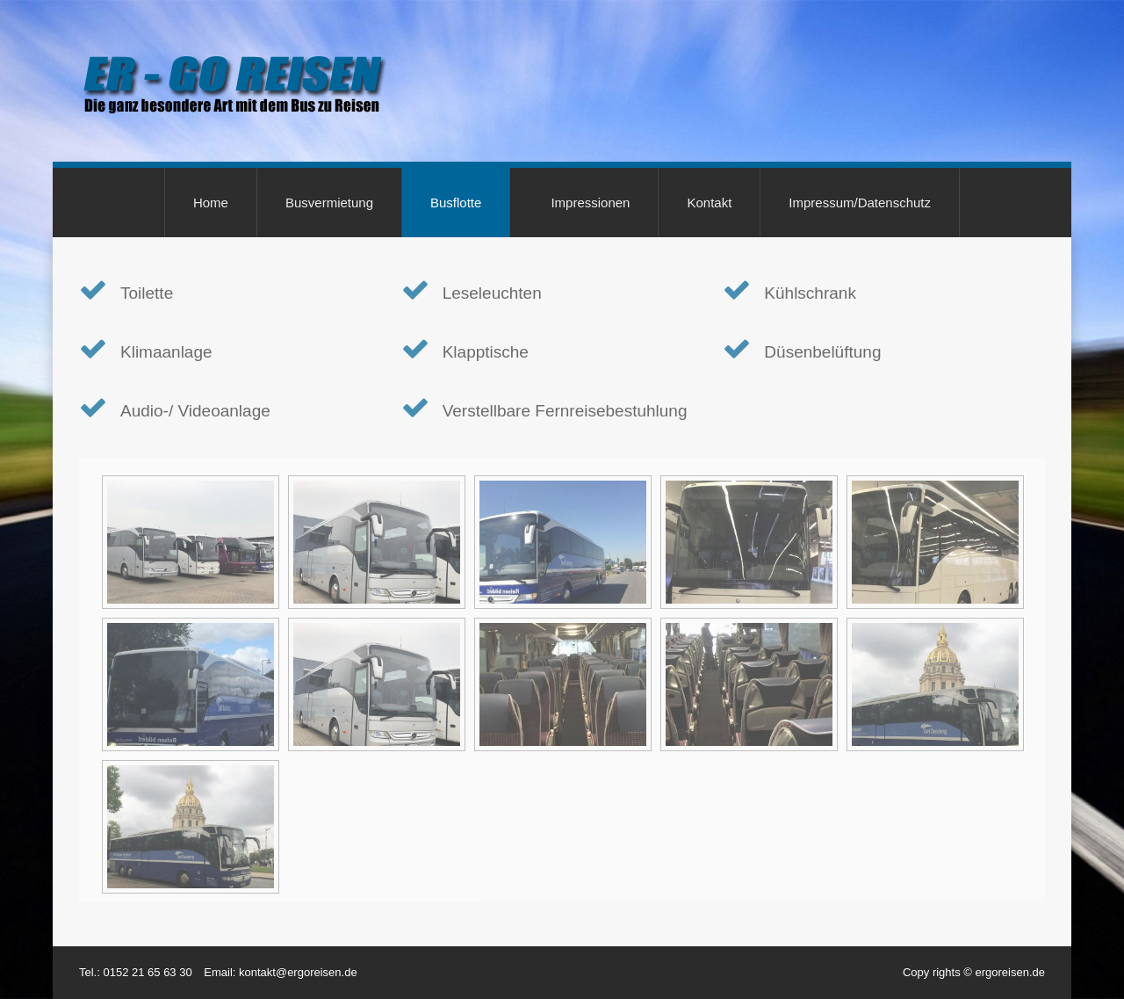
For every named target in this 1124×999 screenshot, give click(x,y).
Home (210, 202)
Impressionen (590, 202)
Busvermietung (329, 202)
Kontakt (709, 202)
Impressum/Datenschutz (860, 202)
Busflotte (455, 202)
